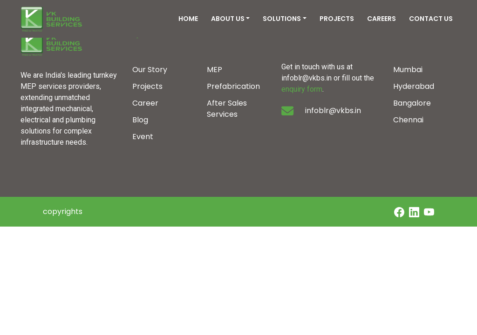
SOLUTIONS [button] (282, 18)
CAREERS (381, 18)
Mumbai (407, 69)
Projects (147, 86)
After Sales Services (227, 109)
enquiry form (301, 89)
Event (142, 136)
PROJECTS (337, 18)
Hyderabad (413, 86)
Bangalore (412, 103)
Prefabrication (233, 86)
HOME (188, 18)
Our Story (149, 69)
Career (145, 103)
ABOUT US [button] (228, 18)
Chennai (408, 119)
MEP (214, 69)
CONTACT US (431, 18)
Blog (140, 119)
